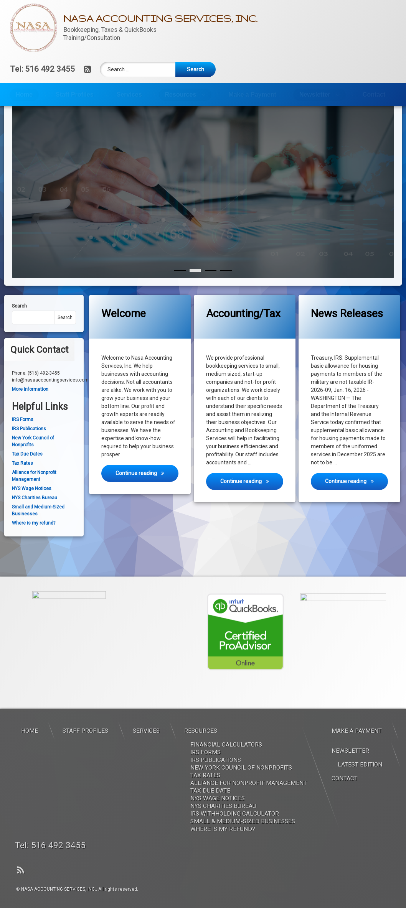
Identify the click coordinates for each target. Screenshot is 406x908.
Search (19, 320)
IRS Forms (22, 434)
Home (24, 94)
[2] (210, 285)
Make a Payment (252, 94)
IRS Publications (29, 443)
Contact (374, 94)
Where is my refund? (33, 537)
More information (30, 403)
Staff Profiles (75, 94)
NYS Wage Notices (31, 503)
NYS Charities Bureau (34, 512)
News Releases (347, 328)
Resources (180, 94)
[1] (195, 285)
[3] (226, 285)
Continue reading (147, 487)
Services (129, 94)
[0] (180, 285)
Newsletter (314, 94)
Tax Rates (22, 478)
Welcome (123, 328)
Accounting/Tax (243, 328)
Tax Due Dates (27, 469)
